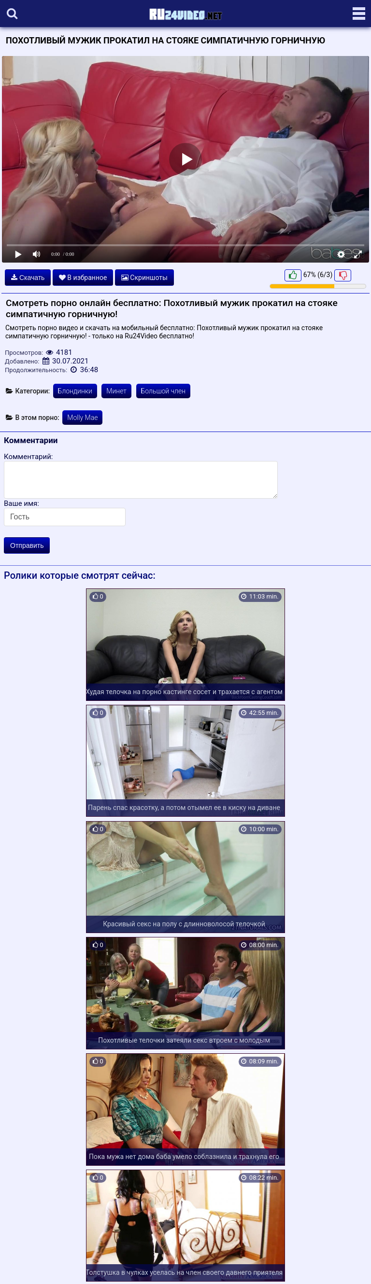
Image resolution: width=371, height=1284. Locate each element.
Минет (116, 391)
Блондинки (75, 391)
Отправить (26, 545)
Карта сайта (21, 1265)
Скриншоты (144, 277)
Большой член (163, 391)
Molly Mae (82, 417)
